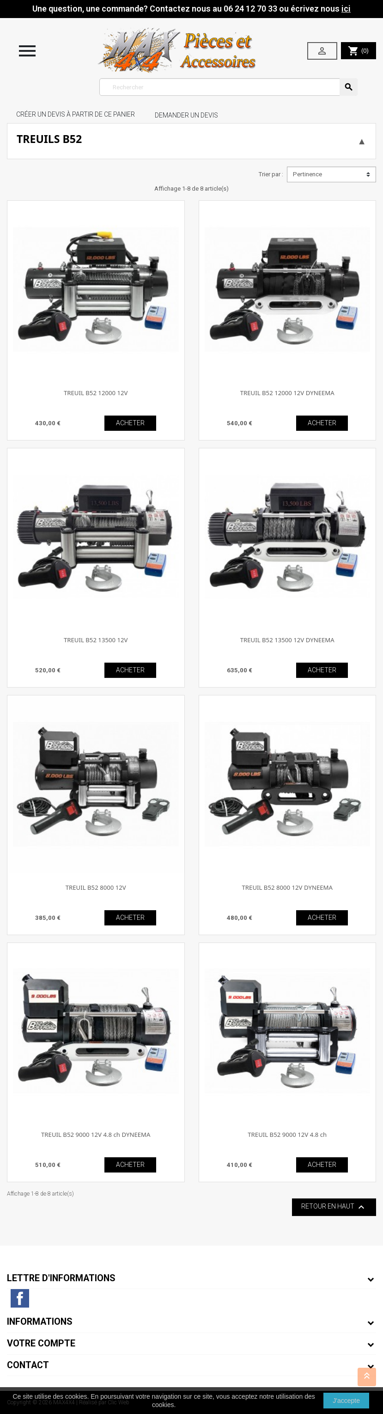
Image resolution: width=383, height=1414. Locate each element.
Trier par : (270, 174)
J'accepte (346, 1400)
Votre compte (41, 1343)
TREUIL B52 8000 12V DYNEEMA (287, 887)
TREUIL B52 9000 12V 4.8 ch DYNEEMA (95, 1134)
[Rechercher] (228, 87)
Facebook (20, 1298)
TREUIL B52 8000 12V (96, 887)
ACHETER (130, 423)
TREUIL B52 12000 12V (96, 393)
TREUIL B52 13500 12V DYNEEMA (287, 640)
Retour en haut (334, 1207)
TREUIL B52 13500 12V (96, 640)
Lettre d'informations (61, 1278)
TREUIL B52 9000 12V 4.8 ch (287, 1134)
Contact (28, 1365)
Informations (40, 1321)
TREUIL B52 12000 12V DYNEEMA (287, 393)
